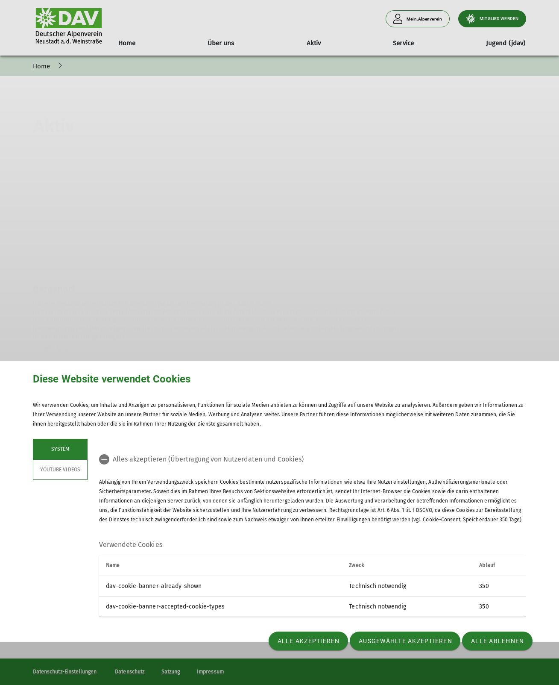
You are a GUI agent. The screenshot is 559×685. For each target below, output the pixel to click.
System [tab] (60, 449)
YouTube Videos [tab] (60, 470)
